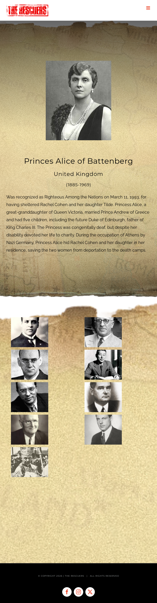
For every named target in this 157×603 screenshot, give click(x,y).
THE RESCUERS (75, 576)
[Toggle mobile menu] (148, 8)
